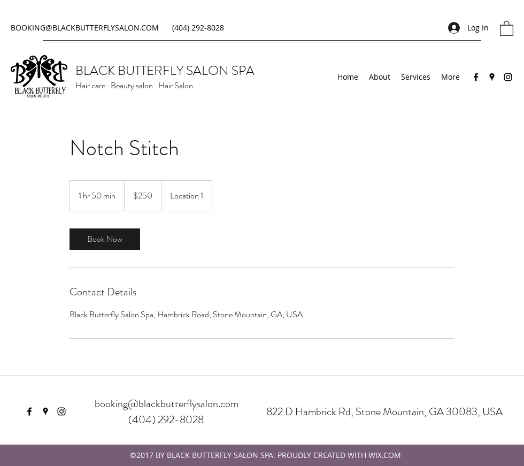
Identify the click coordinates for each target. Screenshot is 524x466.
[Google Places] (492, 77)
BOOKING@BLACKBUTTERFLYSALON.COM (85, 27)
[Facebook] (476, 77)
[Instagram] (508, 77)
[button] (506, 28)
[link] (105, 239)
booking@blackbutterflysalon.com (166, 403)
